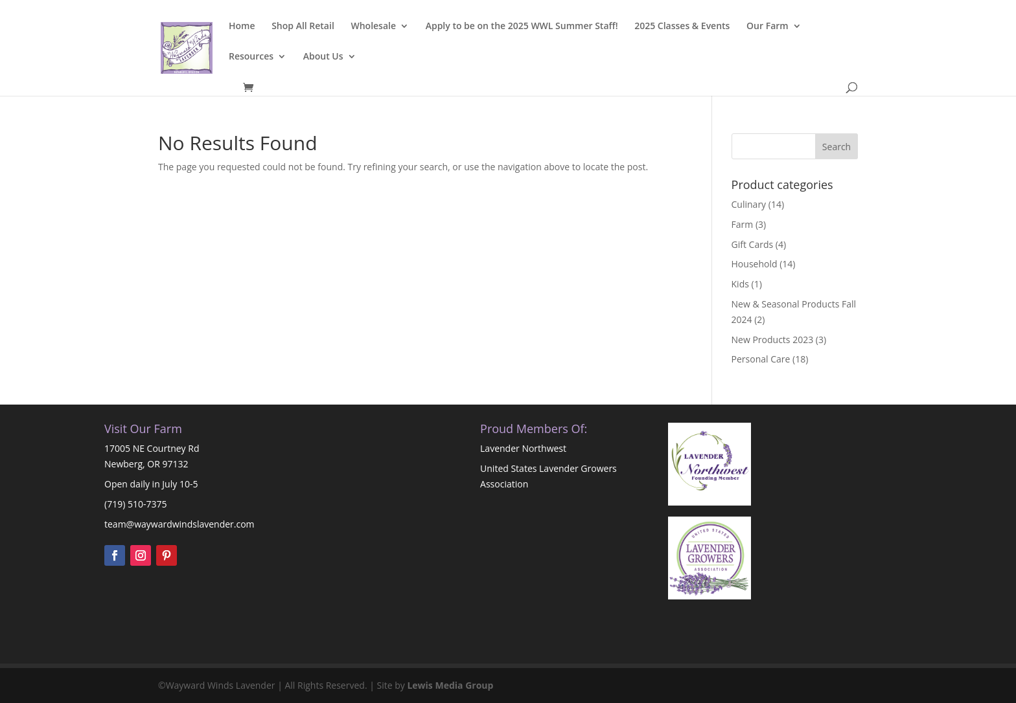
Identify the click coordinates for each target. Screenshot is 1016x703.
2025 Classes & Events (682, 26)
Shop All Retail (302, 26)
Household (755, 264)
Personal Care (761, 359)
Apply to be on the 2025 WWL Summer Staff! (522, 26)
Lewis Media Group (450, 685)
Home (242, 26)
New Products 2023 (773, 339)
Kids (740, 284)
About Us (323, 57)
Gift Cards (753, 244)
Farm (743, 224)
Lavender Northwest (523, 448)
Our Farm (767, 26)
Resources (251, 57)
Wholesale (373, 26)
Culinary (749, 204)
